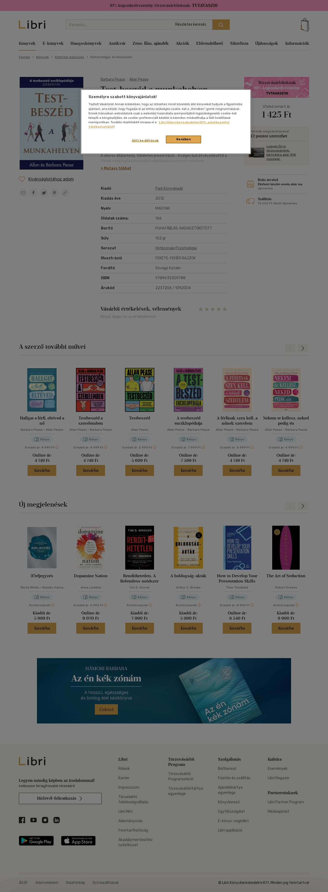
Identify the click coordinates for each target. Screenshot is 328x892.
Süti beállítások (145, 140)
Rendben (183, 139)
